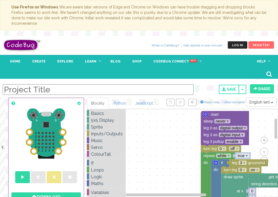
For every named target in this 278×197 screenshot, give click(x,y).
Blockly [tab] (98, 103)
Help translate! (235, 102)
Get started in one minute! (203, 45)
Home (15, 61)
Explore (65, 61)
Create (39, 61)
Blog (115, 61)
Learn (90, 61)
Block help (210, 102)
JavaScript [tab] (144, 103)
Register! (261, 45)
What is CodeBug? (165, 45)
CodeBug (22, 45)
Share (262, 89)
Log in (237, 45)
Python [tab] (120, 103)
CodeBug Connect (175, 61)
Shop (137, 61)
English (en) (261, 102)
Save (229, 89)
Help (261, 61)
